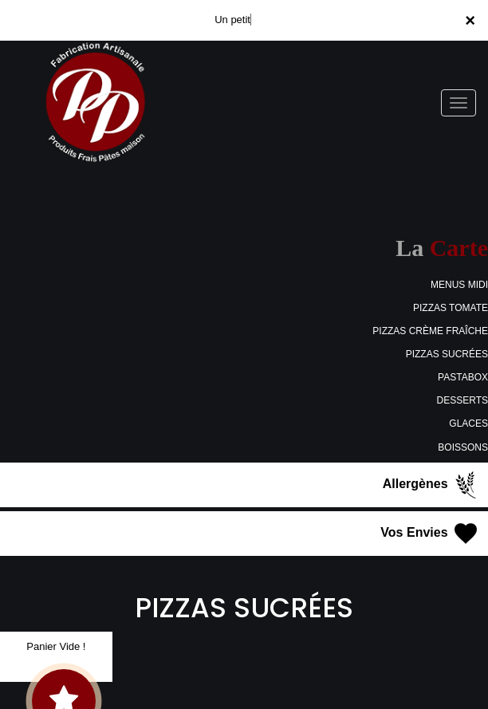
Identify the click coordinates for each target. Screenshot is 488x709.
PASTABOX (463, 377)
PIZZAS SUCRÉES (447, 354)
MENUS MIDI (459, 284)
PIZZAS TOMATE (450, 307)
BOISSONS (463, 447)
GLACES (468, 423)
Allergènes (431, 485)
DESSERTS (462, 400)
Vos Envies (430, 533)
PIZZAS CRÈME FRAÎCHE (430, 331)
